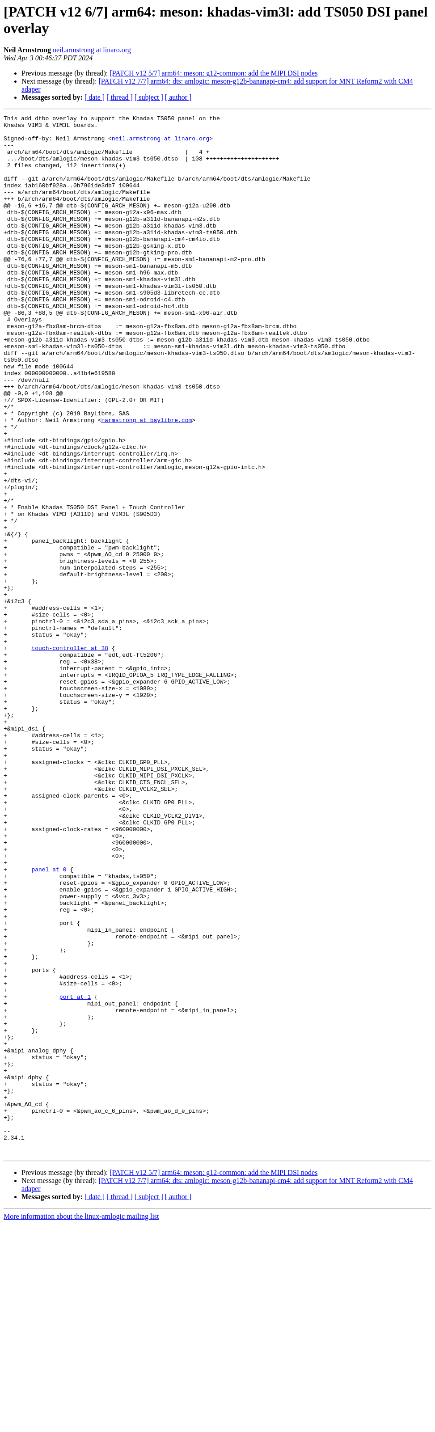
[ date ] (94, 97)
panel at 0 (48, 1021)
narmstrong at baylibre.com (146, 481)
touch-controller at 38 (69, 755)
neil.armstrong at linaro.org (92, 50)
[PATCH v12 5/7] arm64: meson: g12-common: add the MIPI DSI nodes (213, 73)
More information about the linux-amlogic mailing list (81, 1424)
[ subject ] (149, 97)
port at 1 (75, 1174)
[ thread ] (119, 97)
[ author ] (178, 97)
